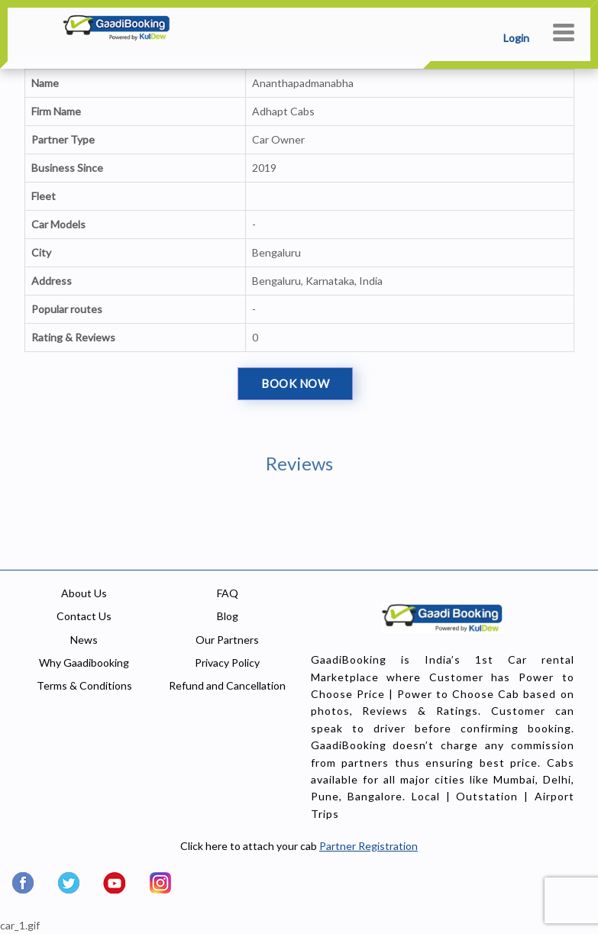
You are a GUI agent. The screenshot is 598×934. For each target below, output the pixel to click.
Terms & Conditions (84, 685)
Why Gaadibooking (84, 662)
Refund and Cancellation (227, 685)
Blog (227, 615)
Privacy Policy (227, 662)
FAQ (227, 593)
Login (516, 37)
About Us (84, 593)
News (84, 639)
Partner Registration (368, 845)
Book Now (295, 383)
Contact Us (84, 615)
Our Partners (227, 639)
